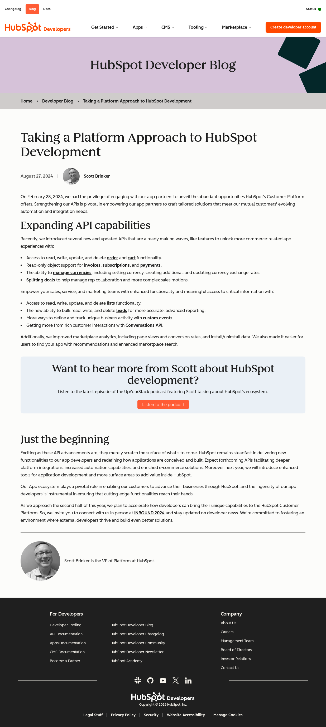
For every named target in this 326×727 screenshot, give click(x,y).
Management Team (237, 641)
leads (121, 310)
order (112, 257)
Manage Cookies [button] (228, 715)
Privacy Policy (123, 715)
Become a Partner (65, 661)
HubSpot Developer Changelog (137, 634)
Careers (227, 632)
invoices (92, 265)
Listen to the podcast (163, 404)
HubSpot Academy (126, 661)
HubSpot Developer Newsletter (137, 652)
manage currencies (72, 272)
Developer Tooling (65, 625)
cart (132, 257)
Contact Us (230, 668)
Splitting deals (40, 279)
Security (151, 715)
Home (26, 101)
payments (150, 265)
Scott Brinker (97, 176)
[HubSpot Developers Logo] (163, 697)
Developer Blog (57, 101)
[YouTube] (163, 680)
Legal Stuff (93, 715)
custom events (157, 317)
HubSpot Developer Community (138, 643)
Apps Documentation (67, 643)
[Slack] (137, 680)
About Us (228, 623)
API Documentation (66, 634)
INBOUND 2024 (149, 512)
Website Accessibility (186, 715)
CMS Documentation (67, 652)
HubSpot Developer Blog (132, 625)
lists (111, 303)
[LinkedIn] (188, 680)
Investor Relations (236, 659)
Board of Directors (236, 650)
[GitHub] (150, 680)
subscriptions (116, 265)
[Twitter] (175, 680)
